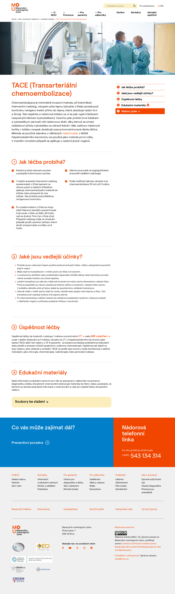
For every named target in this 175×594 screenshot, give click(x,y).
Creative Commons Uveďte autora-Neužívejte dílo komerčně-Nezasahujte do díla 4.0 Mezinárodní (138, 546)
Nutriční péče (97, 509)
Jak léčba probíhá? (133, 87)
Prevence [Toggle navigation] (68, 13)
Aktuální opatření (152, 13)
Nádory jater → (130, 111)
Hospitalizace (71, 509)
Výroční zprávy (149, 509)
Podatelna (43, 489)
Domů (14, 19)
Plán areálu (121, 485)
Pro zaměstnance (147, 6)
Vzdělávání (95, 479)
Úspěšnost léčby (131, 99)
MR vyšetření (99, 336)
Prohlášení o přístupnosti (127, 555)
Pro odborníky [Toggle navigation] (100, 13)
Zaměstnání (121, 489)
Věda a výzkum (97, 482)
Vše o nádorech (71, 485)
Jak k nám (16, 485)
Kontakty (136, 12)
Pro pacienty (70, 474)
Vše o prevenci (149, 474)
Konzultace (95, 489)
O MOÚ (15, 474)
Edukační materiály (133, 105)
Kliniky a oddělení (46, 485)
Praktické (121, 474)
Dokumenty (44, 509)
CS (159, 6)
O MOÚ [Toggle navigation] (53, 13)
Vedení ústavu (19, 479)
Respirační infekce (21, 509)
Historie (15, 482)
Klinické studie (71, 489)
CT (80, 336)
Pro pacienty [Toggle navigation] (82, 13)
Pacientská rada (124, 509)
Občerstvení (122, 482)
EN (162, 6)
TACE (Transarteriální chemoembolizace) (71, 19)
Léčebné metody (47, 19)
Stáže (92, 485)
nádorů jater (70, 133)
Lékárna (120, 479)
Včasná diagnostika (151, 485)
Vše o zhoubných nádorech (28, 19)
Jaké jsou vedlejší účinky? (137, 93)
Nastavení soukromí (124, 527)
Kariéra (120, 12)
